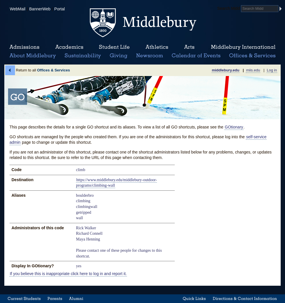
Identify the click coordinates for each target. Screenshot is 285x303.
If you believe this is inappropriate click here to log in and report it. (68, 273)
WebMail (17, 9)
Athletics (157, 47)
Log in (272, 70)
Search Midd (228, 8)
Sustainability (82, 55)
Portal (59, 9)
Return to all (43, 70)
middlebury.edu (226, 70)
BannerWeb (40, 9)
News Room (149, 55)
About (33, 55)
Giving (117, 55)
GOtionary (234, 127)
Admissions (24, 47)
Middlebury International (243, 47)
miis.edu (253, 70)
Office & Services (252, 55)
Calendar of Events (197, 55)
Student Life (114, 47)
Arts (189, 47)
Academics (69, 47)
